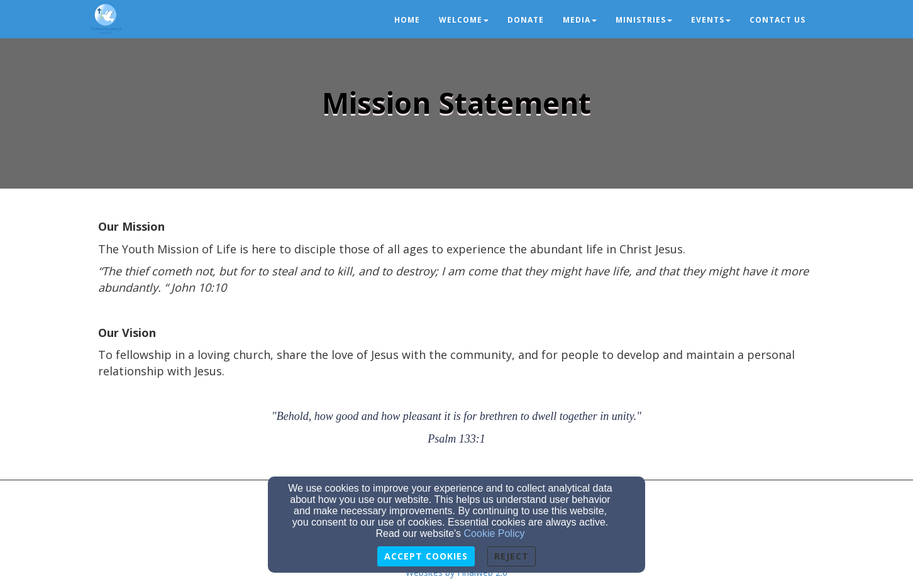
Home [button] (407, 19)
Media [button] (580, 19)
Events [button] (711, 19)
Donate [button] (525, 19)
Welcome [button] (464, 19)
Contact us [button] (777, 19)
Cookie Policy (494, 533)
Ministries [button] (644, 19)
